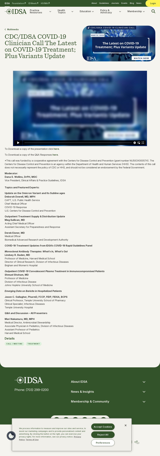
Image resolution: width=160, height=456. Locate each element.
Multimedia (12, 30)
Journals (115, 3)
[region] (72, 434)
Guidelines (104, 3)
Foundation (18, 3)
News (138, 3)
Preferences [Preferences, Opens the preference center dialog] (103, 442)
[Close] (125, 425)
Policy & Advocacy (106, 12)
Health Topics (61, 12)
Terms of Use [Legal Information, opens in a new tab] (32, 440)
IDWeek (32, 3)
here (56, 150)
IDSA (7, 3)
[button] (151, 12)
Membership (135, 12)
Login (153, 3)
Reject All (102, 434)
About (94, 3)
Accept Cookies (103, 427)
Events (124, 3)
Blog (132, 3)
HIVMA (44, 3)
